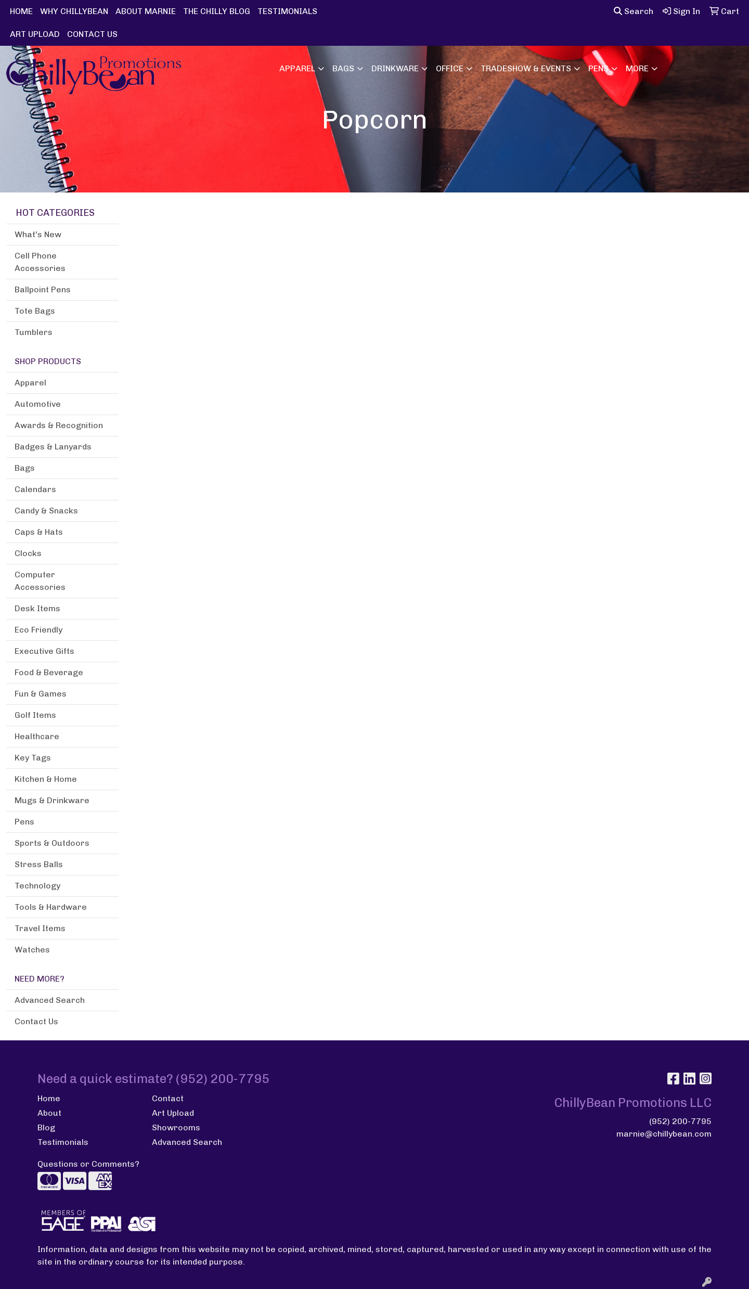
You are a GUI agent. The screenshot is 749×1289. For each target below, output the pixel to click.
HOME (21, 11)
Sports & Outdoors (52, 843)
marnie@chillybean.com (664, 1134)
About (49, 1113)
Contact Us (36, 1021)
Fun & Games (41, 694)
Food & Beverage (49, 672)
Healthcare (37, 736)
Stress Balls (39, 864)
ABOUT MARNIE (145, 11)
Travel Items (40, 928)
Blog (46, 1127)
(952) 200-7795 (680, 1121)
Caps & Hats (39, 532)
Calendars (35, 489)
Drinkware (395, 68)
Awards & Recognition (59, 425)
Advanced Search (50, 1000)
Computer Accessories (40, 581)
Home (48, 1098)
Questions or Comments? (88, 1164)
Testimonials (62, 1142)
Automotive (38, 404)
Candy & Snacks (46, 510)
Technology (37, 886)
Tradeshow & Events (526, 68)
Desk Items (37, 608)
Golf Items (35, 715)
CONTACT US (92, 34)
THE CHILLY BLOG (216, 11)
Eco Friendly (38, 630)
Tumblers (34, 332)
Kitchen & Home (46, 779)
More (637, 68)
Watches (32, 950)
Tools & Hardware (51, 907)
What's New (38, 234)
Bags (343, 68)
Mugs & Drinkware (52, 800)
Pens (598, 68)
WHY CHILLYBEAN (74, 11)
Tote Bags (35, 311)
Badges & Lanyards (53, 447)
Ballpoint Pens (43, 289)
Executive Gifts (44, 651)
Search (633, 11)
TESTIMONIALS (287, 11)
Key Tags (33, 758)
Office (449, 68)
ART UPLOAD (35, 34)
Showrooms (176, 1127)
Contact (168, 1098)
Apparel (297, 68)
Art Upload (173, 1113)
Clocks (28, 553)
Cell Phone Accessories (40, 262)
